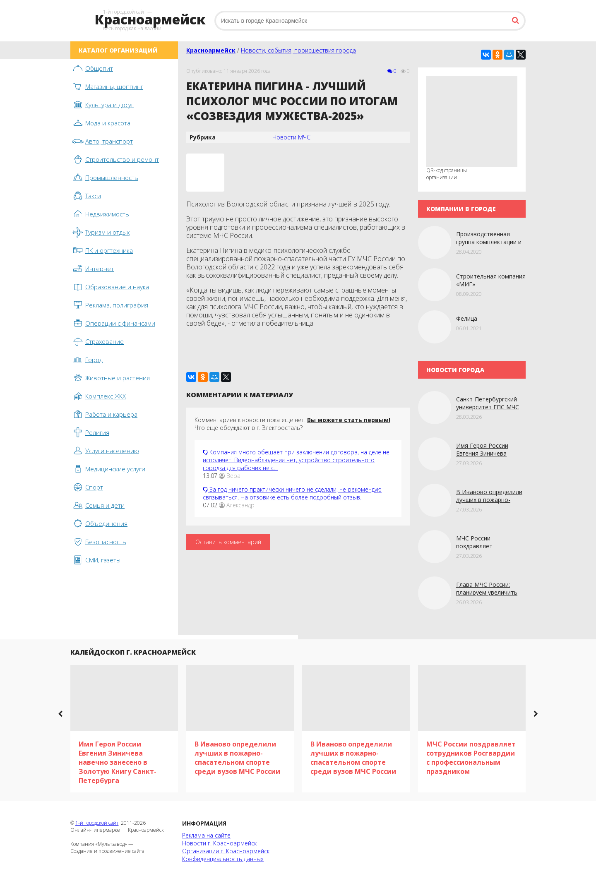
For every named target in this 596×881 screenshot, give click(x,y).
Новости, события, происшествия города (298, 50)
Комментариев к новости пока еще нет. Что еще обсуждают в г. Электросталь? (292, 424)
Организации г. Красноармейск (225, 851)
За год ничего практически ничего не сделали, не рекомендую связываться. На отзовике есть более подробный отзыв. (292, 493)
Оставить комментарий (228, 542)
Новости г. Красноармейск (219, 843)
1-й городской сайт (96, 822)
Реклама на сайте (206, 835)
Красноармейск (211, 50)
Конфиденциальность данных (223, 859)
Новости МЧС (291, 137)
